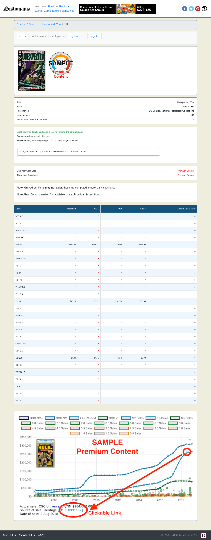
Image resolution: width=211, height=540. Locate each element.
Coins (38, 10)
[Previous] (19, 36)
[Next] (25, 36)
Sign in (51, 6)
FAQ (41, 535)
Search (33, 24)
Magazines (67, 10)
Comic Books (51, 10)
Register (64, 6)
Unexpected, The (51, 24)
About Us (9, 535)
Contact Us (27, 535)
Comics (21, 24)
